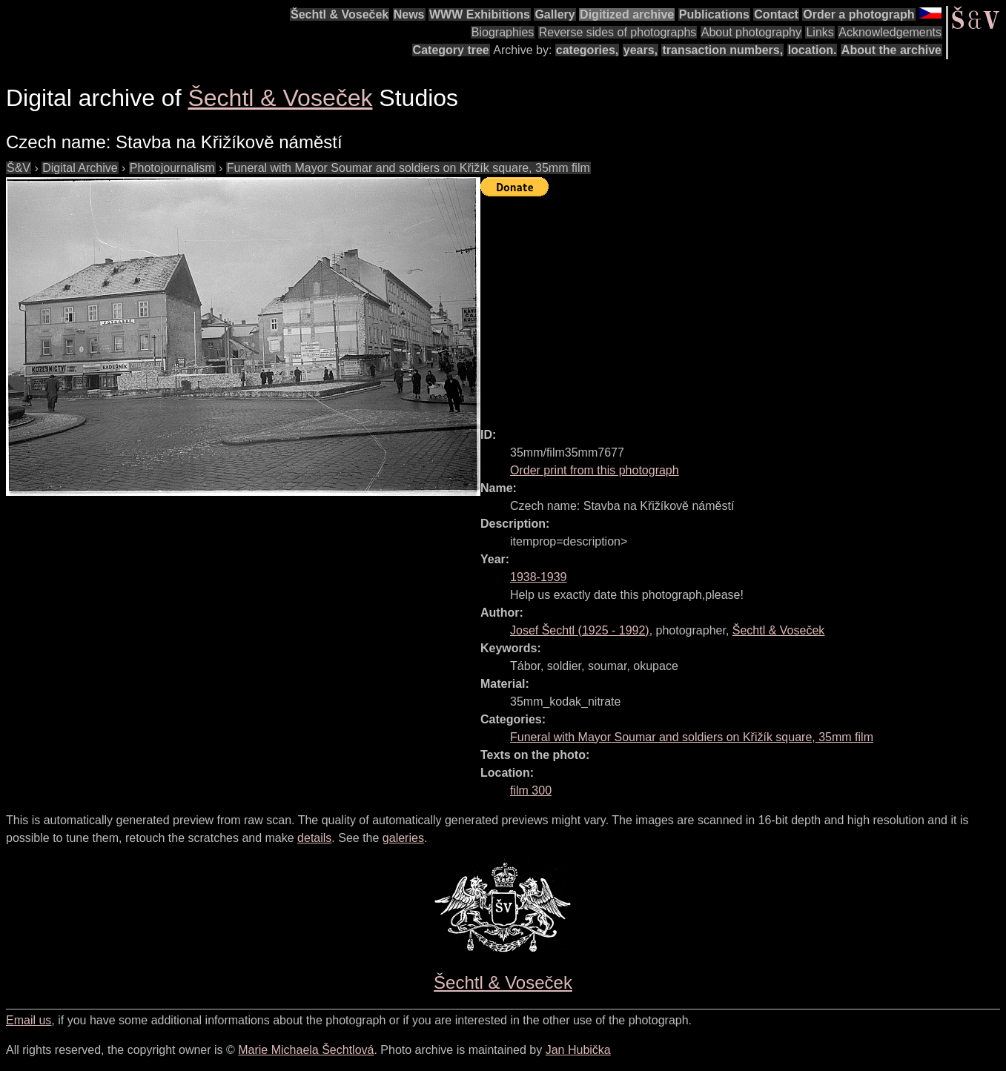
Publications (714, 14)
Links (819, 32)
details (314, 838)
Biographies (503, 32)
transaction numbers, (722, 50)
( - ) (579, 630)
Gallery (555, 14)
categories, (587, 50)
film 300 (531, 790)
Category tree (451, 50)
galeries (403, 838)
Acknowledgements (890, 32)
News (409, 14)
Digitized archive (627, 14)
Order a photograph (858, 14)
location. (812, 50)
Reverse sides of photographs (618, 32)
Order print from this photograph (594, 470)
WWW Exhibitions (479, 14)
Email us (28, 1020)
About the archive (891, 50)
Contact (776, 14)
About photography (751, 32)
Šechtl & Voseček (339, 14)
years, (640, 50)
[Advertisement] (743, 305)
